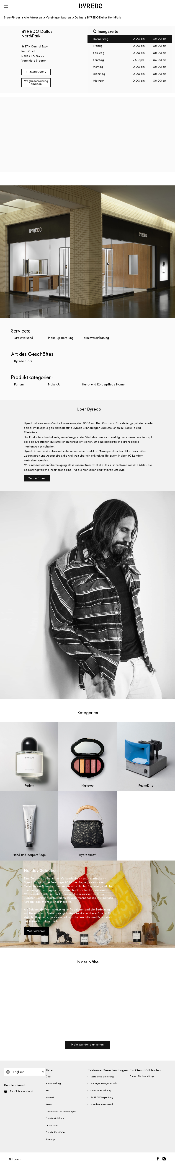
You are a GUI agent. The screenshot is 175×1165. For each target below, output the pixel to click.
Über (48, 1076)
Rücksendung (53, 1083)
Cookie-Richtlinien (56, 1132)
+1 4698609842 (36, 71)
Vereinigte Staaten (58, 17)
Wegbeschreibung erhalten (36, 82)
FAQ (48, 1090)
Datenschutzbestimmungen (61, 1111)
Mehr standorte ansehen (87, 1044)
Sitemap (50, 1139)
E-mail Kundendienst (18, 1091)
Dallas (79, 17)
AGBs (49, 1104)
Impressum (52, 1125)
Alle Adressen (33, 17)
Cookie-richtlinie (55, 1118)
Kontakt (50, 1097)
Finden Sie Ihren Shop (141, 1076)
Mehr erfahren (37, 478)
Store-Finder (12, 17)
